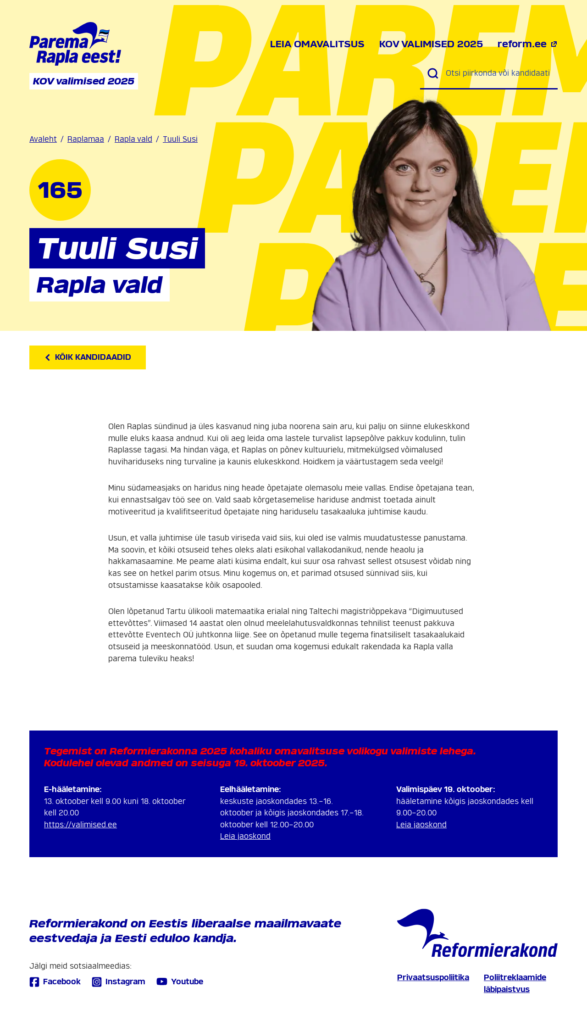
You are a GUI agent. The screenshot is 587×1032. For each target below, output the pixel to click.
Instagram (118, 981)
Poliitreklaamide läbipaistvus (515, 983)
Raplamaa (85, 139)
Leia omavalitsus (317, 44)
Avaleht (43, 139)
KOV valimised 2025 (431, 44)
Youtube (179, 981)
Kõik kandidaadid (87, 357)
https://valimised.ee (80, 824)
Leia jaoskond (245, 836)
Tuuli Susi (180, 139)
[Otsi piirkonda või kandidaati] (498, 73)
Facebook (55, 981)
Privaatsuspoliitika (433, 977)
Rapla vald (133, 139)
